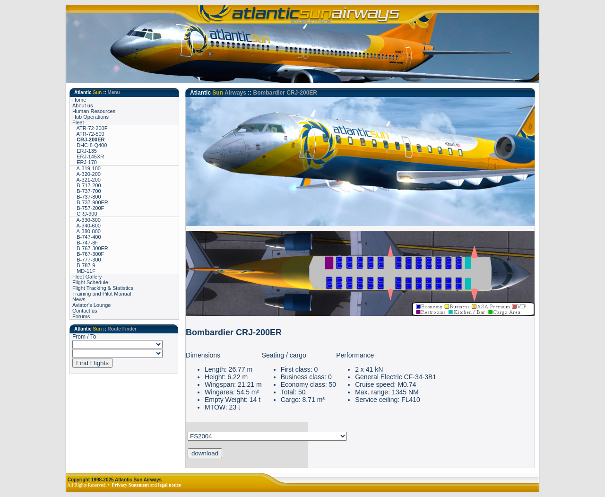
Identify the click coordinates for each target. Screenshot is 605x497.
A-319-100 (86, 168)
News (79, 299)
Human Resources (93, 111)
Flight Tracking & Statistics (102, 288)
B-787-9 (83, 265)
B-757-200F (88, 208)
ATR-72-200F (89, 128)
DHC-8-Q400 (89, 145)
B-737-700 (86, 191)
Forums (81, 316)
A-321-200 (86, 180)
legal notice (169, 485)
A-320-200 (86, 174)
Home (79, 100)
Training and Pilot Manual (101, 293)
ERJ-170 (84, 162)
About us (82, 105)
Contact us (84, 311)
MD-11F (83, 271)
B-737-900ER (90, 202)
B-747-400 (86, 237)
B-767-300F (88, 254)
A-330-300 (86, 220)
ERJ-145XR (88, 156)
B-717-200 (86, 185)
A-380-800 (86, 231)
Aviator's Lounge (91, 305)
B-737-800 (86, 197)
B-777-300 (86, 259)
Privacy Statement (130, 485)
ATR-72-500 (88, 134)
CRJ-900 (84, 214)
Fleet (78, 122)
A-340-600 (86, 225)
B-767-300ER (90, 248)
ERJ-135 (84, 151)
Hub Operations (90, 117)
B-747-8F (85, 242)
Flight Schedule (90, 282)
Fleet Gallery (87, 276)
